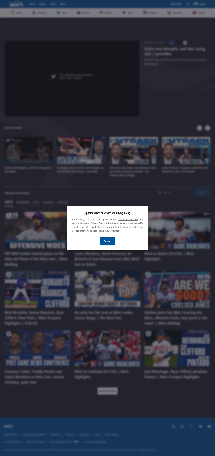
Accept (107, 240)
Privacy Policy (98, 223)
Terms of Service (128, 219)
